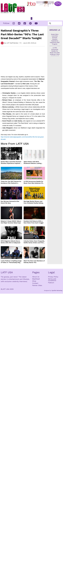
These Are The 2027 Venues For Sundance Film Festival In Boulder (11, 182)
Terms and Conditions (52, 279)
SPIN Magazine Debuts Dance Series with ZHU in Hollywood (10, 241)
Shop (34, 281)
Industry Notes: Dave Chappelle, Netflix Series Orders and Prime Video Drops (34, 242)
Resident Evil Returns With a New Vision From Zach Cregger (34, 222)
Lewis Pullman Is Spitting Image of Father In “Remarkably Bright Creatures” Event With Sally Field (11, 261)
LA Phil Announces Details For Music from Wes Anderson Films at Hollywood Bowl (34, 182)
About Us (35, 277)
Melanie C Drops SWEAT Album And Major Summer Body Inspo (11, 222)
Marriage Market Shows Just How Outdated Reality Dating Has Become (33, 202)
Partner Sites (37, 285)
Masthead (36, 279)
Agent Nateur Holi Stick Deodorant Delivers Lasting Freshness (32, 162)
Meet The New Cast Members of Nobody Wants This (34, 261)
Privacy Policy (53, 277)
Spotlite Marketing (57, 290)
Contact (35, 283)
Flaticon (51, 283)
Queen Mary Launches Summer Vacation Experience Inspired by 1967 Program (11, 162)
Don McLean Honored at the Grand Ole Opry (10, 202)
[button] (31, 18)
